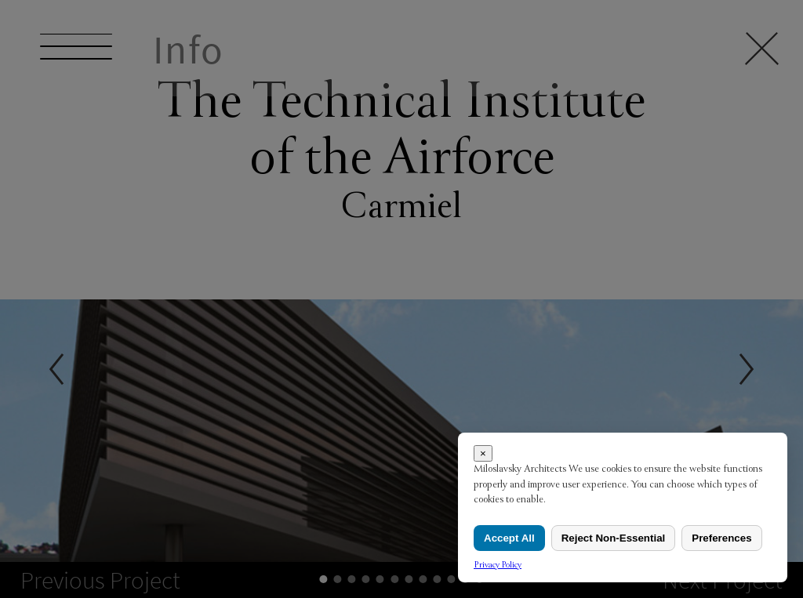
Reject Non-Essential (613, 538)
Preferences (721, 538)
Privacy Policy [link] (497, 565)
